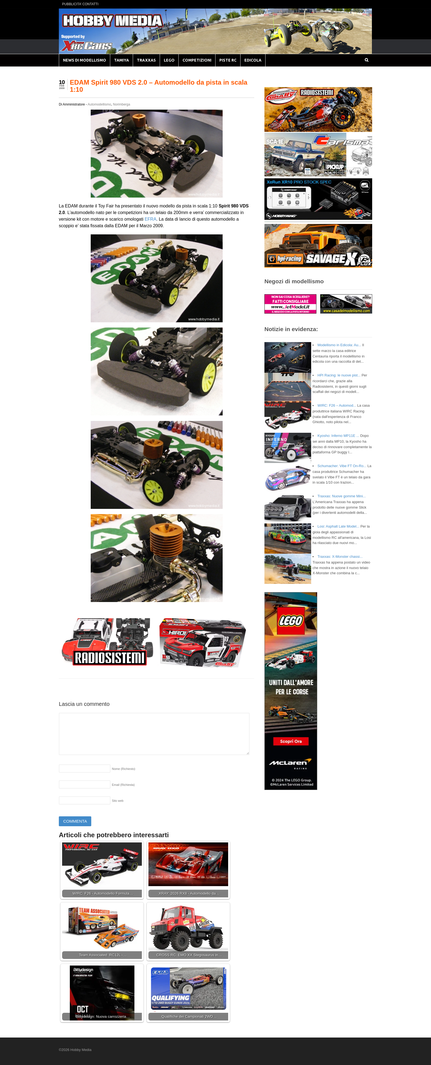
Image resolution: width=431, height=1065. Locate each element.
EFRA (150, 219)
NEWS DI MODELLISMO (84, 60)
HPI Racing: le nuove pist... (339, 375)
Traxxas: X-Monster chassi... (340, 556)
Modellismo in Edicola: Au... (339, 345)
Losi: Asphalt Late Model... (338, 526)
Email (123, 784)
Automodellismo (99, 104)
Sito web (117, 800)
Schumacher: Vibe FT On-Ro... (341, 466)
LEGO (169, 60)
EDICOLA (252, 60)
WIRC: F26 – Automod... (336, 405)
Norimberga (121, 104)
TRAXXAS (146, 60)
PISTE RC (227, 60)
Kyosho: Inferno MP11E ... (338, 436)
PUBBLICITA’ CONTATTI (80, 4)
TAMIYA (121, 60)
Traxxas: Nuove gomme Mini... (341, 496)
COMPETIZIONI (197, 60)
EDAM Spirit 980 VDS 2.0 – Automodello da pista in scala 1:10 (158, 86)
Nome (123, 768)
